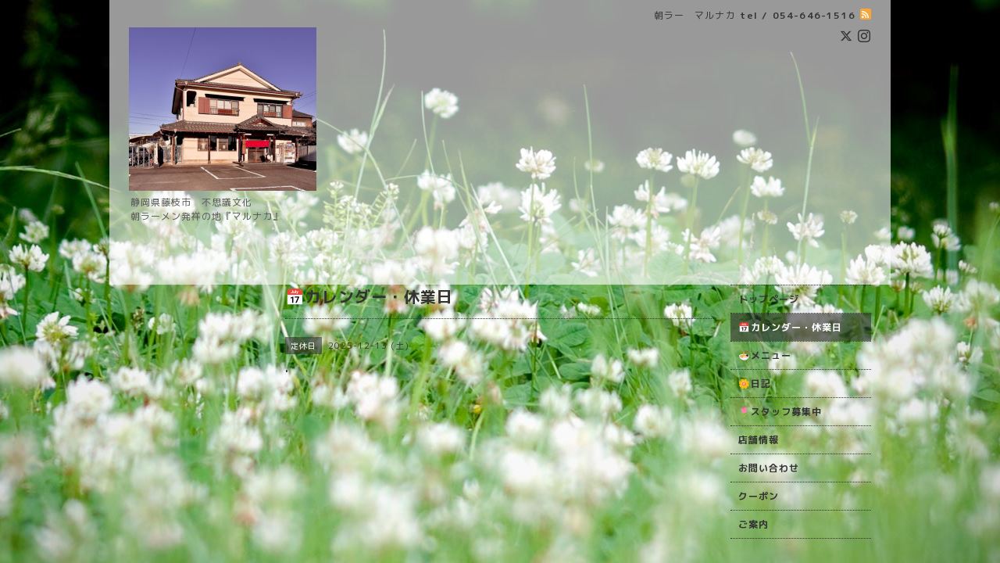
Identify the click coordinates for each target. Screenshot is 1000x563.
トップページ (768, 299)
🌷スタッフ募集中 (780, 411)
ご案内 (753, 524)
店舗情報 (758, 439)
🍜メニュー (764, 355)
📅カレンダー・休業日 (790, 327)
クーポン (758, 496)
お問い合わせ (768, 468)
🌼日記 (754, 383)
